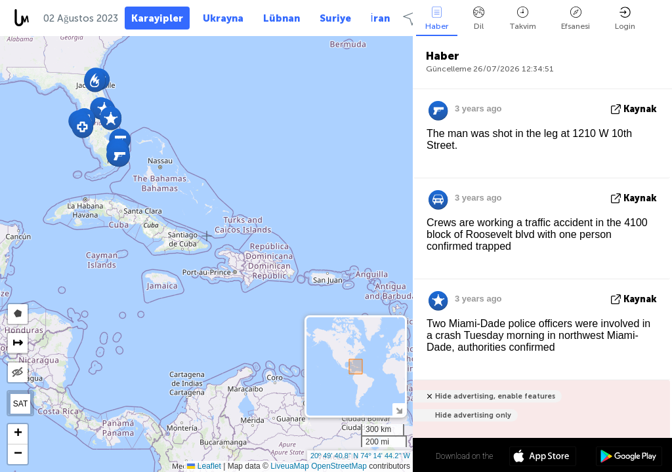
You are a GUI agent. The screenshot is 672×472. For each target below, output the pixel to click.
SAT (20, 403)
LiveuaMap (289, 466)
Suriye (335, 18)
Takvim (522, 19)
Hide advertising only (473, 415)
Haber (436, 19)
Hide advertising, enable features (495, 396)
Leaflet (203, 466)
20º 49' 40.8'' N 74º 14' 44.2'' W (360, 456)
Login (625, 19)
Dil (478, 19)
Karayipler (157, 18)
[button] (119, 155)
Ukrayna (223, 18)
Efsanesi (575, 19)
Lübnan (281, 18)
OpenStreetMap (339, 466)
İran (380, 18)
